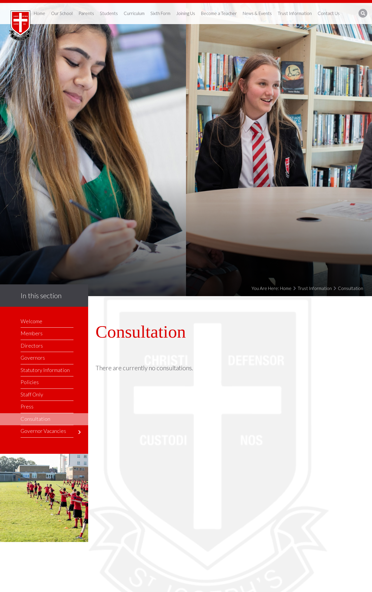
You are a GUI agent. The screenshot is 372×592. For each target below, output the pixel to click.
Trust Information (315, 288)
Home (285, 288)
